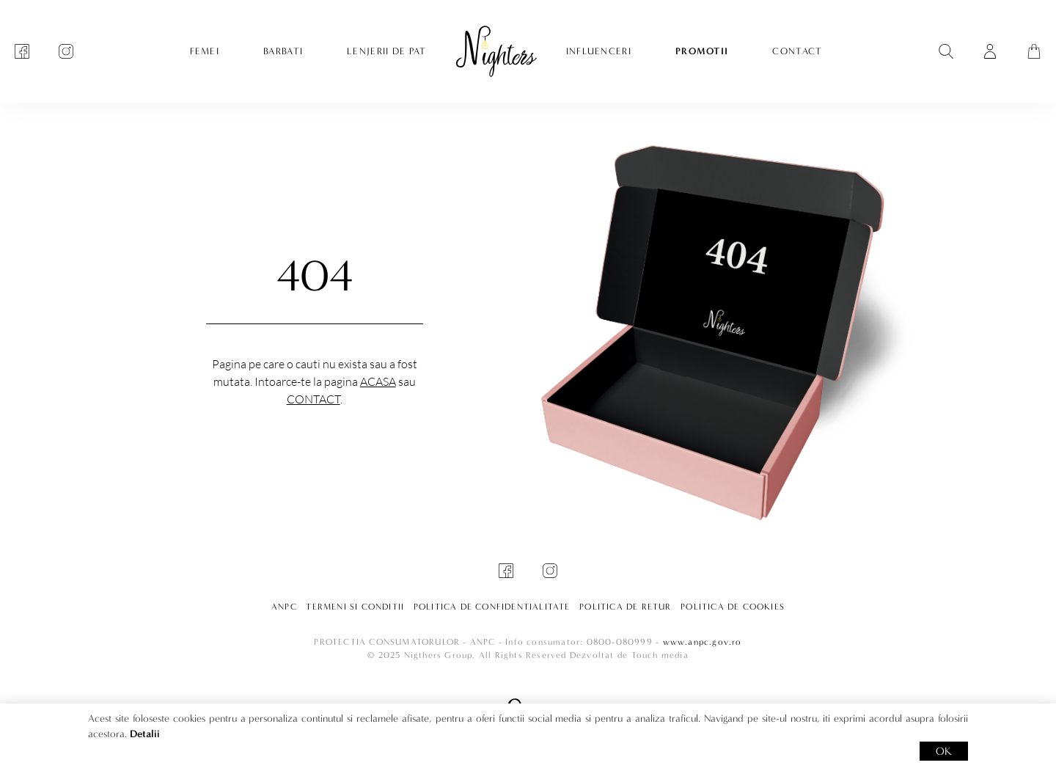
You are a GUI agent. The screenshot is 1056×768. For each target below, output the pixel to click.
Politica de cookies (733, 606)
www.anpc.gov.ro (702, 642)
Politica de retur (625, 606)
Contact (313, 399)
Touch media (660, 655)
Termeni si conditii (355, 606)
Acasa (378, 381)
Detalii (145, 734)
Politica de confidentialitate (492, 606)
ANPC (284, 606)
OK (944, 751)
